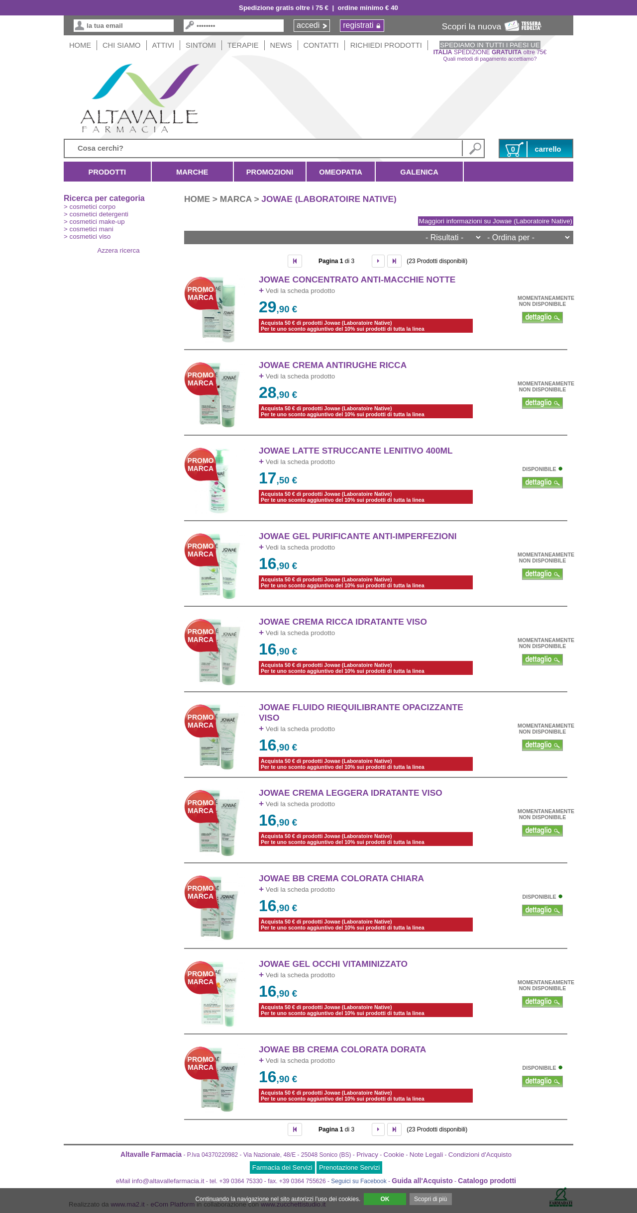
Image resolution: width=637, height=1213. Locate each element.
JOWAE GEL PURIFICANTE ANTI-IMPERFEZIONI (358, 536)
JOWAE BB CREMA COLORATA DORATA (342, 1049)
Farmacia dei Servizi (282, 1167)
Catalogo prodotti (487, 1181)
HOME (80, 45)
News (281, 45)
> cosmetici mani (88, 229)
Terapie (243, 45)
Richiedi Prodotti (386, 45)
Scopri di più (430, 1199)
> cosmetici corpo (89, 206)
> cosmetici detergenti (96, 214)
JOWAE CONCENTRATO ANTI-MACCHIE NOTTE (357, 279)
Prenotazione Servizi (349, 1167)
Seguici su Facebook (358, 1181)
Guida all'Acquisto (422, 1181)
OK (384, 1199)
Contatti (321, 45)
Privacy (367, 1154)
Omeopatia (340, 172)
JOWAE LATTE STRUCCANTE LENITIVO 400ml (356, 451)
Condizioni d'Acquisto (480, 1154)
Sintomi (201, 45)
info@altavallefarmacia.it (168, 1181)
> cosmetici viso (87, 236)
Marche (192, 172)
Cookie (394, 1154)
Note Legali (426, 1154)
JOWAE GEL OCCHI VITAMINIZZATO (333, 964)
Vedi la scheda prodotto (297, 290)
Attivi (163, 45)
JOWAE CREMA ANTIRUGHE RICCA (333, 365)
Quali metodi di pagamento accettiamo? (490, 59)
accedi (308, 25)
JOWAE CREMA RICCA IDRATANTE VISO (343, 622)
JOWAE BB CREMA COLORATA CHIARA (341, 878)
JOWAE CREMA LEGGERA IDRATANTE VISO (350, 793)
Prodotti (107, 172)
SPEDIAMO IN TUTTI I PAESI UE (489, 45)
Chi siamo (122, 45)
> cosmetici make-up (94, 221)
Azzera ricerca (118, 250)
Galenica (419, 172)
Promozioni (269, 172)
